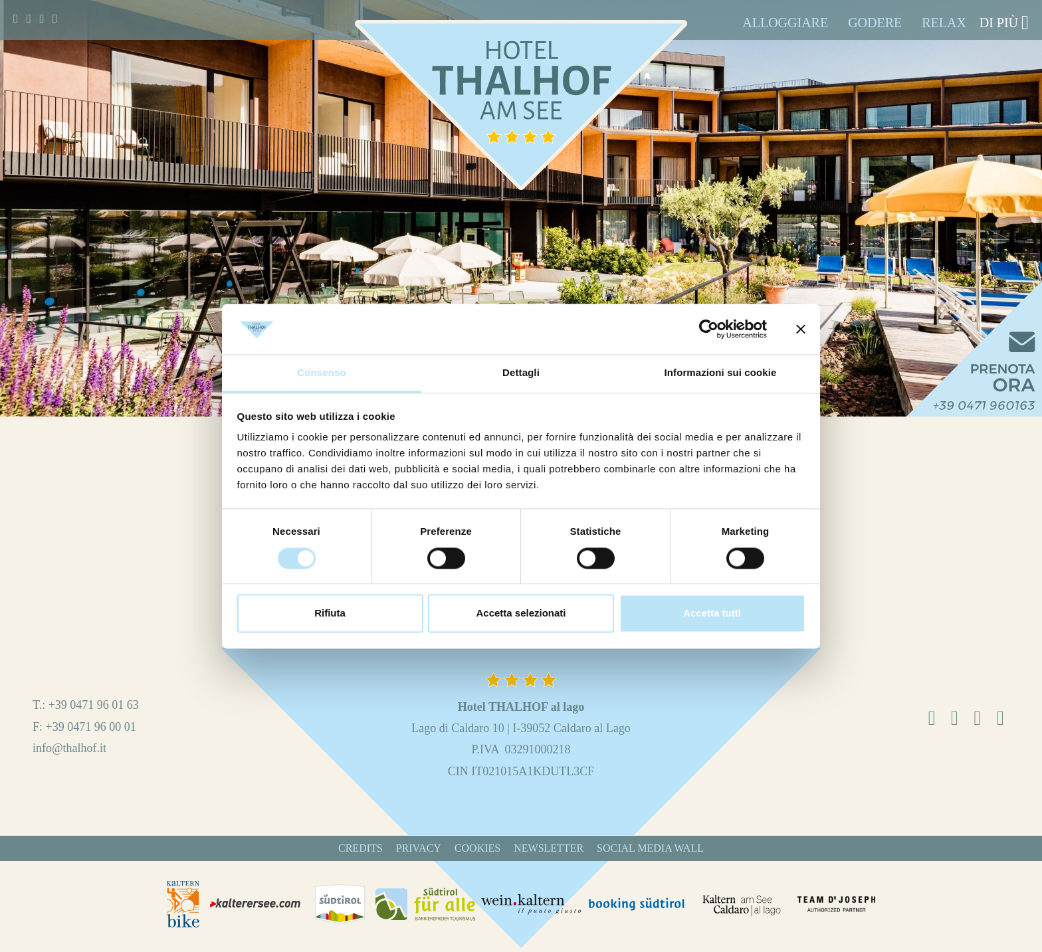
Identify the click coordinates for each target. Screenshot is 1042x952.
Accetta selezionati (521, 613)
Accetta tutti (712, 613)
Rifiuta (330, 613)
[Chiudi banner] (800, 328)
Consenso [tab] (321, 373)
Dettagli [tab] (521, 373)
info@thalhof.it (69, 748)
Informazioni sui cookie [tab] (721, 373)
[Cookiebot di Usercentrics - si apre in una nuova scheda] (709, 329)
